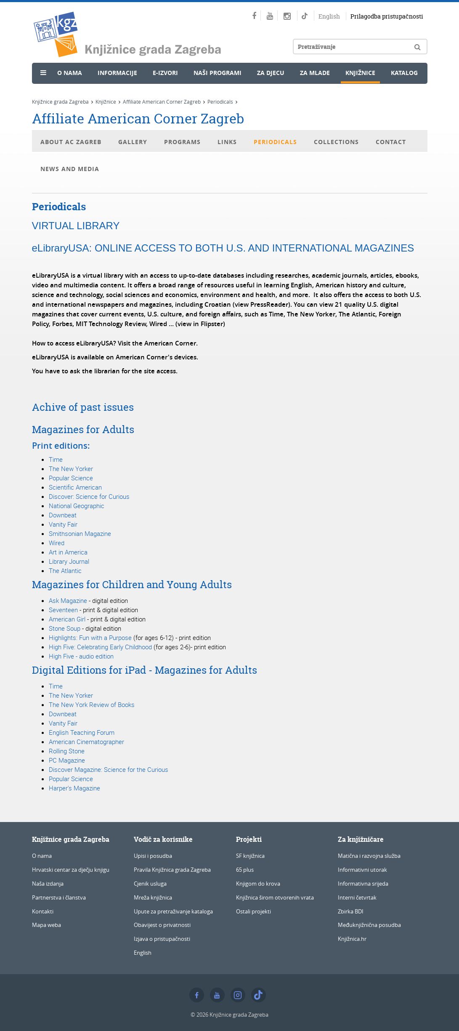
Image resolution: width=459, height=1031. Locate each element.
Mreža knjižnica (153, 897)
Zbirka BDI (350, 911)
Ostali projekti (253, 911)
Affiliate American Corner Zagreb (162, 101)
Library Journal (69, 561)
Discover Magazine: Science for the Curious (108, 769)
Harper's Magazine (74, 788)
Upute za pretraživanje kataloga (173, 911)
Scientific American (75, 487)
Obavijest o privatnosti (162, 925)
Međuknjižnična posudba (369, 925)
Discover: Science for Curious (89, 496)
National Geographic (76, 505)
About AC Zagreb (70, 142)
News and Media (69, 169)
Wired (56, 542)
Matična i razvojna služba (369, 856)
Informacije (117, 73)
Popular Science (71, 478)
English (329, 16)
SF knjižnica (250, 856)
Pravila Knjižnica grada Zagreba (172, 869)
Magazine (71, 760)
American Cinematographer (86, 741)
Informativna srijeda (363, 883)
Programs (182, 142)
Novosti (56, 93)
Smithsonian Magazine (80, 533)
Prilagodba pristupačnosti (386, 16)
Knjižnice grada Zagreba (60, 101)
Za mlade (315, 73)
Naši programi (217, 73)
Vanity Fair (63, 524)
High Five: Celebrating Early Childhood (101, 647)
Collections (336, 142)
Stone (76, 751)
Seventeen (63, 609)
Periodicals (220, 101)
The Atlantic (65, 570)
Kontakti (42, 911)
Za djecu (270, 73)
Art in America (68, 552)
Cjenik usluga (150, 883)
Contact (391, 142)
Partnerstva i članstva (59, 897)
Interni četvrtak (357, 897)
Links (227, 142)
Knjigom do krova (258, 883)
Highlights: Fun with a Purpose (91, 637)
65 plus (245, 869)
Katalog (404, 73)
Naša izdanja (48, 883)
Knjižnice (360, 73)
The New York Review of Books (92, 704)
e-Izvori (165, 73)
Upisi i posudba (153, 856)
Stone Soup (64, 628)
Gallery (132, 142)
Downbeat (63, 515)
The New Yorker (71, 468)
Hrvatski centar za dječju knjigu (70, 869)
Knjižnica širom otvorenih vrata (275, 897)
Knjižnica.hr (352, 939)
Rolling (58, 751)
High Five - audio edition (81, 656)
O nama (69, 73)
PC (53, 760)
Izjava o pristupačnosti (162, 939)
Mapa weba (46, 925)
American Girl (68, 619)
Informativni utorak (362, 869)
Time (56, 459)
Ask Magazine (68, 600)
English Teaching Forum (81, 732)
